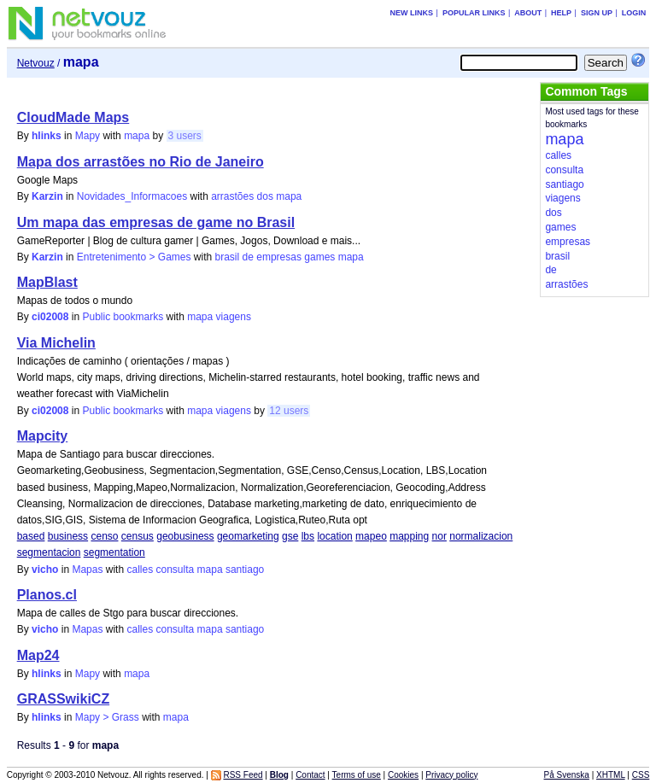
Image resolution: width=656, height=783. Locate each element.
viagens (233, 317)
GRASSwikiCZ (63, 699)
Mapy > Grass (107, 717)
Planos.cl (47, 594)
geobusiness (185, 536)
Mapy (87, 136)
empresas (279, 257)
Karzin (47, 196)
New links (412, 13)
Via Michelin (56, 343)
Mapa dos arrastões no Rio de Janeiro (140, 162)
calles (139, 570)
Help (561, 13)
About (528, 13)
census (137, 536)
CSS (641, 775)
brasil (227, 257)
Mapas (87, 570)
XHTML (610, 775)
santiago (245, 570)
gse (290, 536)
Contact (310, 775)
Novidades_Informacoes (132, 196)
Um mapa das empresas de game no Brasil (156, 222)
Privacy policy (451, 775)
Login (634, 13)
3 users (185, 136)
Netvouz (36, 63)
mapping (409, 536)
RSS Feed (242, 775)
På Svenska (566, 775)
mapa (136, 136)
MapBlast (47, 282)
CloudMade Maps (73, 117)
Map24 (38, 655)
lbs (308, 536)
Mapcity (42, 436)
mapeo (371, 536)
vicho (45, 570)
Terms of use (356, 775)
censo (104, 536)
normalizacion (480, 536)
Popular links (474, 13)
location (334, 536)
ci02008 (50, 317)
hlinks (47, 136)
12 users (288, 411)
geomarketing (248, 536)
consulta (175, 570)
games (319, 257)
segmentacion (49, 552)
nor (439, 536)
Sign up (596, 13)
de (248, 257)
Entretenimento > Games (134, 257)
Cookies (403, 775)
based (31, 536)
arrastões (232, 196)
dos (265, 196)
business (68, 536)
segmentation (114, 552)
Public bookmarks (122, 317)
